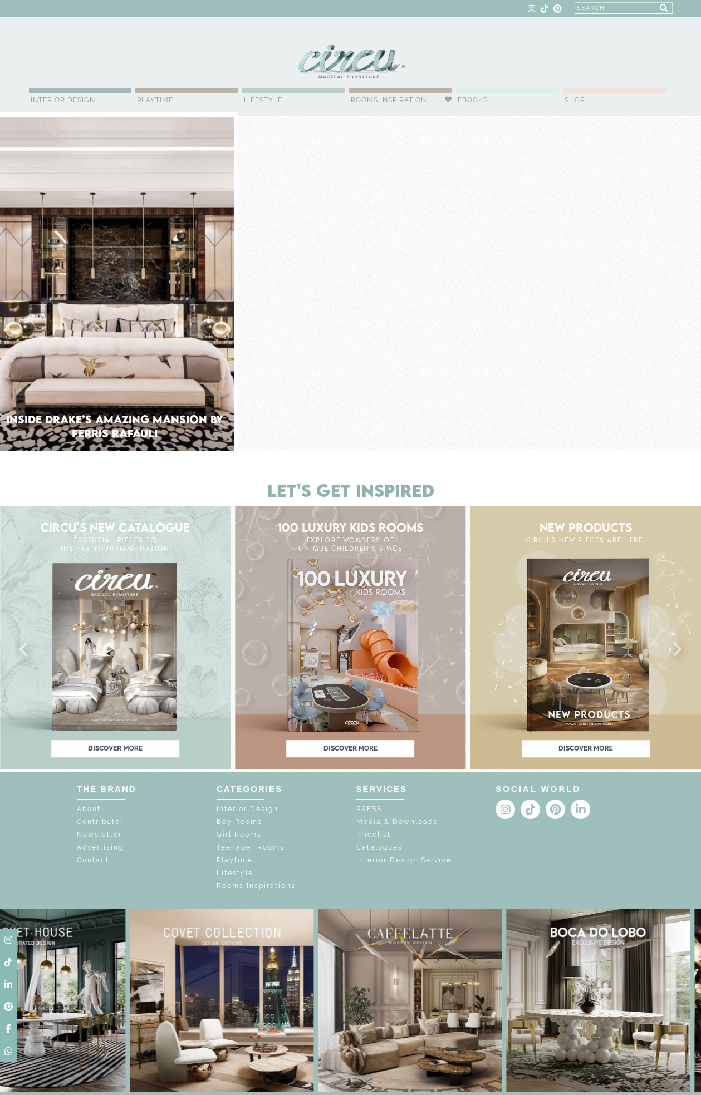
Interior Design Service (404, 860)
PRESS (369, 809)
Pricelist (373, 834)
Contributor (100, 822)
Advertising (100, 847)
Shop (575, 100)
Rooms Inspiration (389, 100)
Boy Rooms (239, 822)
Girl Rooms (239, 834)
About (89, 809)
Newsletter (99, 834)
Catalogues (379, 847)
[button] (24, 650)
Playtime (155, 100)
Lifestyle (263, 100)
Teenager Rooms (251, 847)
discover (115, 748)
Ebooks (473, 100)
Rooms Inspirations (256, 886)
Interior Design (63, 100)
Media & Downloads (397, 822)
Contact (93, 860)
